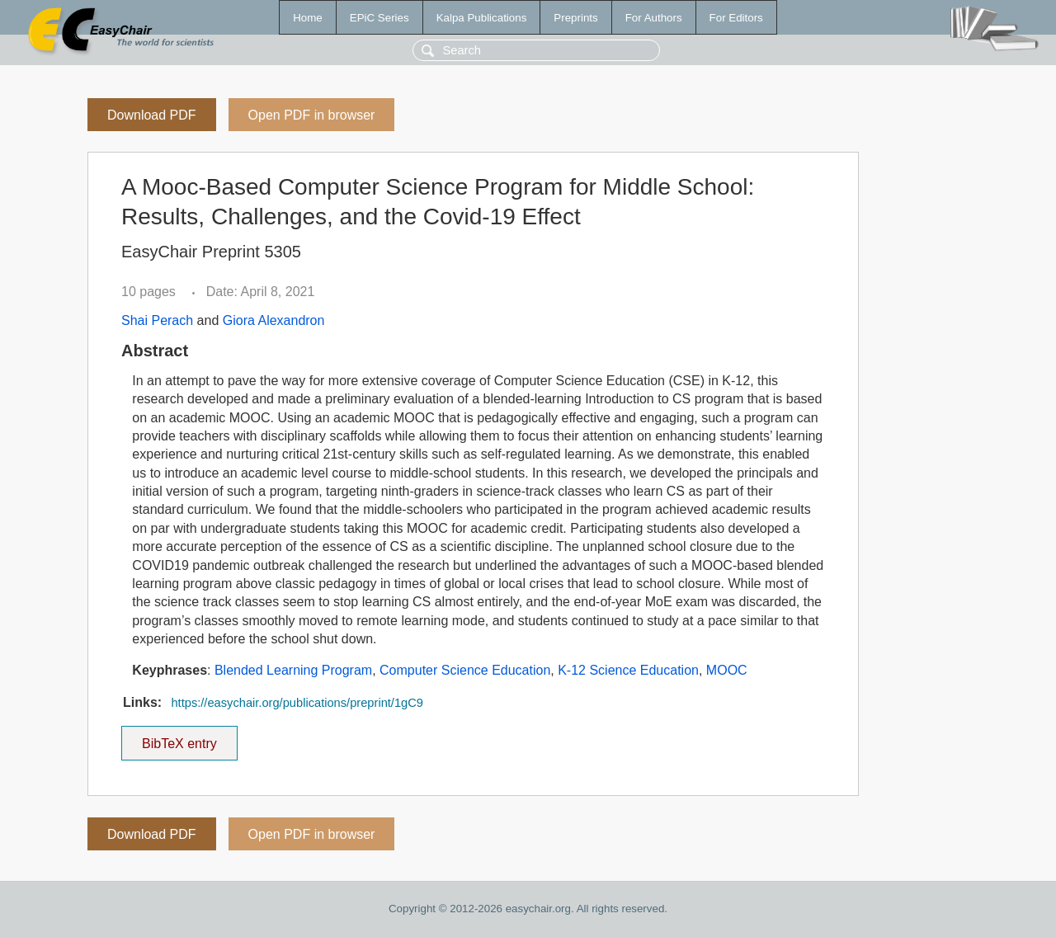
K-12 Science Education (628, 670)
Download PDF (151, 115)
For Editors (736, 18)
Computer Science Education (465, 670)
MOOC (726, 670)
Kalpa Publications (481, 18)
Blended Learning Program (293, 670)
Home (308, 18)
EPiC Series (379, 18)
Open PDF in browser (311, 115)
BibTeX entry (179, 738)
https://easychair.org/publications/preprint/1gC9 (297, 702)
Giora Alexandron (274, 320)
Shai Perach (157, 320)
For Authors (653, 18)
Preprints (575, 18)
